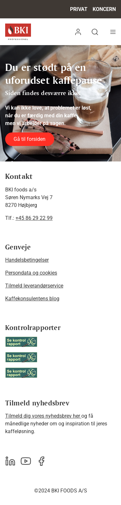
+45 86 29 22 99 (34, 218)
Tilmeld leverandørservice (34, 286)
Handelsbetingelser (27, 260)
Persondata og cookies (31, 273)
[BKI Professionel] (18, 32)
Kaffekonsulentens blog (32, 299)
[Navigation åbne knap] (112, 31)
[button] (78, 31)
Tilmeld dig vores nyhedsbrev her (43, 416)
